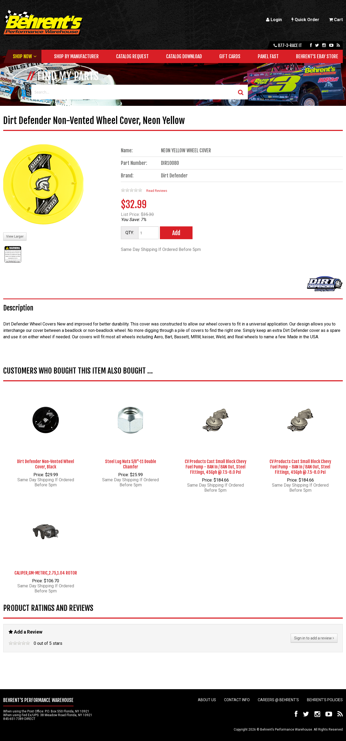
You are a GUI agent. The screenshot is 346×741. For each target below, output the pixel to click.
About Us (207, 700)
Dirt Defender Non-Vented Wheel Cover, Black (45, 464)
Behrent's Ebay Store (317, 56)
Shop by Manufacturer (76, 56)
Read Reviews (156, 191)
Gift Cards (229, 56)
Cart (336, 19)
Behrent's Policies (325, 700)
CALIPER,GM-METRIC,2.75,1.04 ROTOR (45, 573)
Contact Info (237, 700)
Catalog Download (184, 56)
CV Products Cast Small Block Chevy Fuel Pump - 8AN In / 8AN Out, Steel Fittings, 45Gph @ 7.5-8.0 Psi (215, 467)
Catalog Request (132, 56)
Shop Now (22, 56)
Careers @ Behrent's (278, 700)
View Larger (15, 236)
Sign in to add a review (314, 638)
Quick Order (305, 19)
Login (274, 19)
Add (176, 232)
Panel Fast (268, 56)
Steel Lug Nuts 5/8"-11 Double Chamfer (130, 464)
